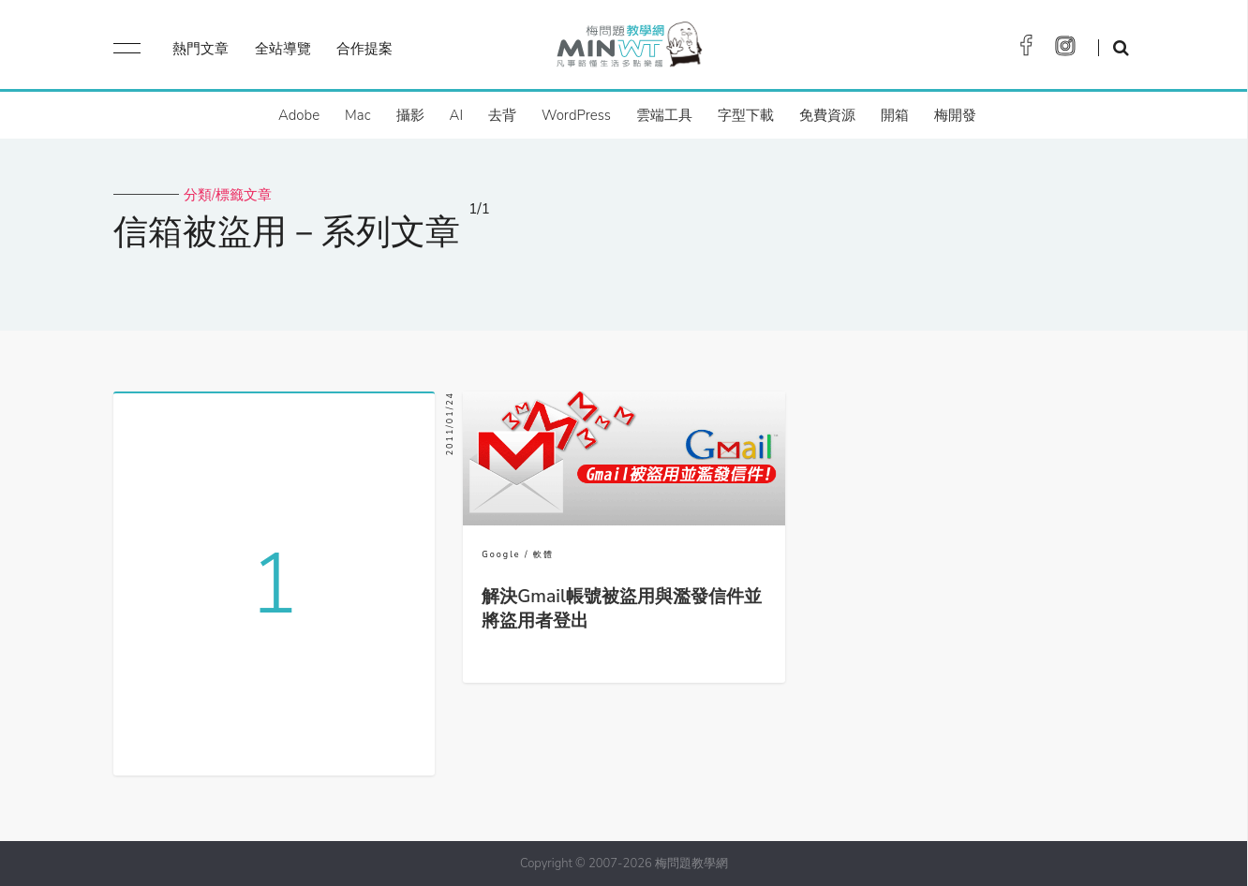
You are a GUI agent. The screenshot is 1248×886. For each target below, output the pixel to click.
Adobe (298, 115)
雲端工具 (664, 115)
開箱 (895, 115)
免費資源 (827, 115)
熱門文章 (200, 48)
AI (457, 115)
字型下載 (746, 115)
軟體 (543, 554)
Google (501, 554)
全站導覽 (283, 48)
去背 (502, 115)
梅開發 (955, 115)
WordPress (576, 115)
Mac (357, 115)
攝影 (410, 115)
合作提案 (364, 48)
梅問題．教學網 (628, 49)
